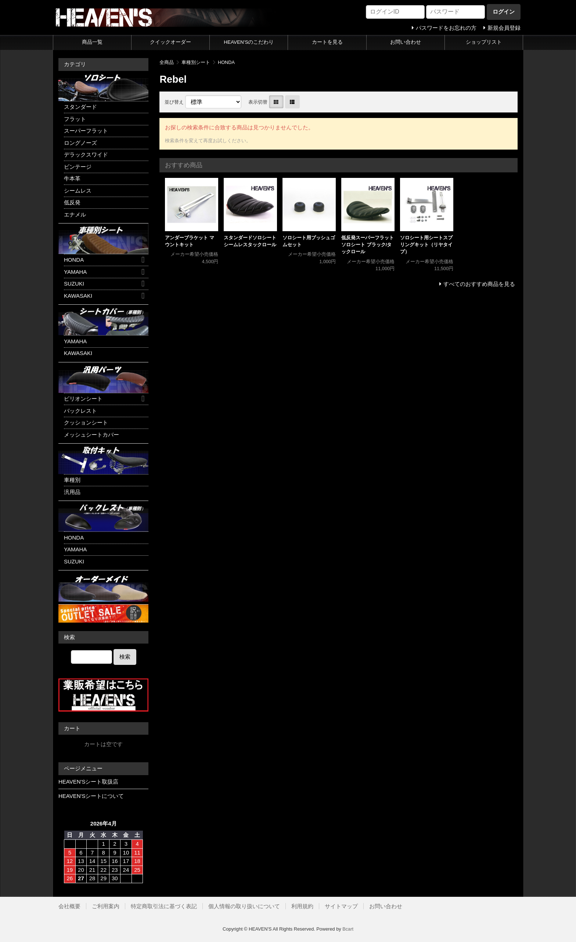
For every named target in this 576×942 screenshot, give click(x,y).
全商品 (166, 62)
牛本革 (72, 178)
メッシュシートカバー (91, 434)
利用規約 (302, 906)
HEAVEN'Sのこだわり (249, 42)
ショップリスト (484, 42)
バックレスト (80, 411)
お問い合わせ (405, 42)
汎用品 (72, 492)
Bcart (347, 929)
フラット (75, 119)
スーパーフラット (86, 131)
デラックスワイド (86, 154)
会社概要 (69, 906)
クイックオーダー (170, 42)
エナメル (75, 214)
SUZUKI (74, 283)
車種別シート (195, 62)
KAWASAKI (78, 296)
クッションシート (86, 422)
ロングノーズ (80, 143)
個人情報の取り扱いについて (244, 906)
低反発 (72, 202)
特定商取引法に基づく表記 (164, 906)
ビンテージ (77, 167)
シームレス (77, 190)
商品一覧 (92, 42)
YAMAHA (75, 272)
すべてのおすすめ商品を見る (479, 284)
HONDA (226, 62)
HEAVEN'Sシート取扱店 (88, 781)
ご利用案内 (105, 906)
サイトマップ (341, 906)
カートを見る (327, 42)
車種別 (72, 480)
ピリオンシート (83, 398)
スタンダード (80, 107)
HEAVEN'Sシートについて (91, 796)
